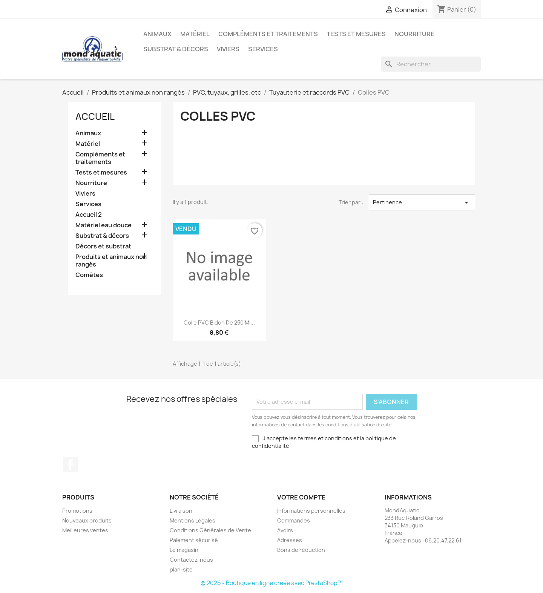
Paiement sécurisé (194, 540)
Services (263, 49)
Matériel (195, 34)
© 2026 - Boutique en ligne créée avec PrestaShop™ (272, 583)
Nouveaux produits (87, 520)
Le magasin (184, 549)
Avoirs (285, 530)
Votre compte (301, 497)
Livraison (181, 510)
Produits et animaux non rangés (111, 260)
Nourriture (414, 34)
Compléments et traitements (268, 34)
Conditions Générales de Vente (210, 530)
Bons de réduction (301, 549)
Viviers (228, 49)
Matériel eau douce (103, 225)
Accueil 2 (88, 215)
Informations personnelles (311, 510)
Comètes (89, 275)
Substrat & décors (175, 49)
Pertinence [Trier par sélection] (422, 202)
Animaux (157, 34)
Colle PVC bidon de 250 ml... (219, 322)
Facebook (70, 464)
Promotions (77, 510)
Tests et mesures (356, 34)
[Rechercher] (431, 64)
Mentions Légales (192, 520)
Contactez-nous (191, 559)
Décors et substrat (103, 246)
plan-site (181, 569)
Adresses (289, 540)
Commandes (293, 520)
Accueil (95, 116)
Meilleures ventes (85, 530)
